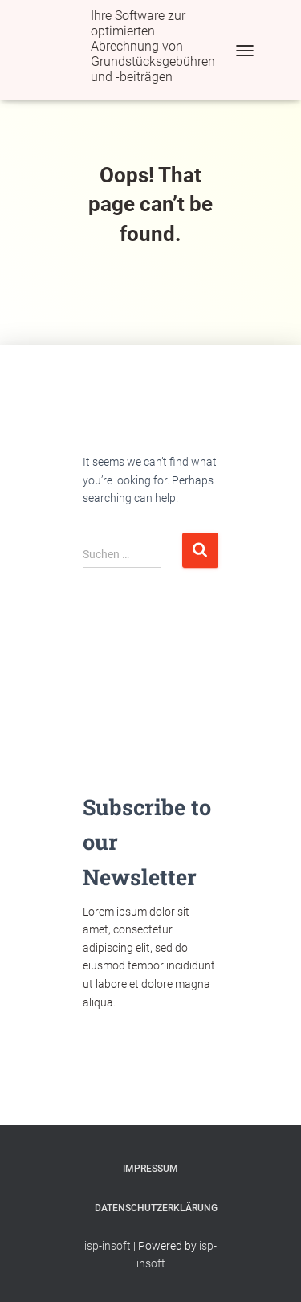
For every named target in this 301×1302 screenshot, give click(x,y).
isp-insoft (107, 1245)
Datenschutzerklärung (156, 1208)
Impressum (150, 1168)
